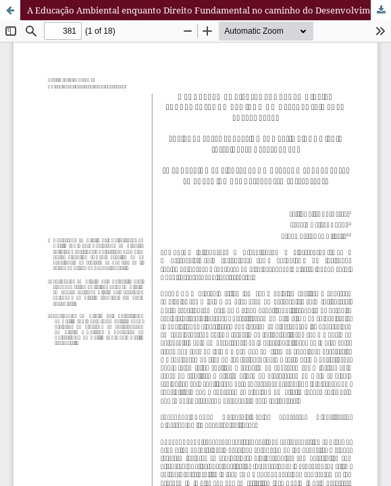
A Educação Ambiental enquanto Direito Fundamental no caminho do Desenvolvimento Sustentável (209, 10)
